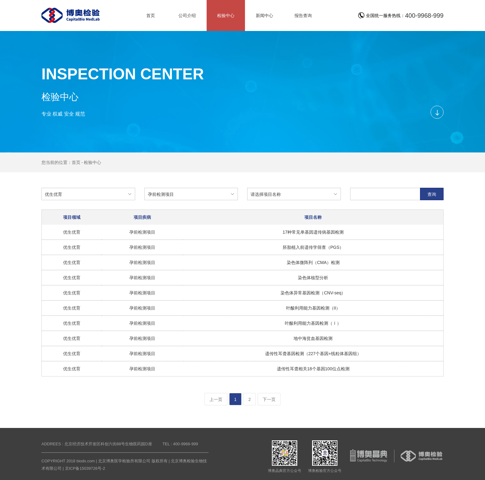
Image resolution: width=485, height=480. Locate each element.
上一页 (215, 399)
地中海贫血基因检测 (313, 338)
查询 (431, 194)
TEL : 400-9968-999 (180, 444)
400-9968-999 (424, 15)
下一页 (269, 399)
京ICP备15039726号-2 (85, 468)
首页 (76, 162)
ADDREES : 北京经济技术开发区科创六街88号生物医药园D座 (96, 444)
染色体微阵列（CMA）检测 (313, 262)
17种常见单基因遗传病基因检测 (313, 232)
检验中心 (92, 162)
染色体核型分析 (313, 277)
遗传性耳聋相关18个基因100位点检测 (313, 368)
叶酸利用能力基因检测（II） (313, 308)
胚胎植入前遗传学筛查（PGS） (313, 247)
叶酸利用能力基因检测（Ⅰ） (313, 323)
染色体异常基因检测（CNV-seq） (313, 292)
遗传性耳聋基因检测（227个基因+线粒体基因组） (313, 353)
